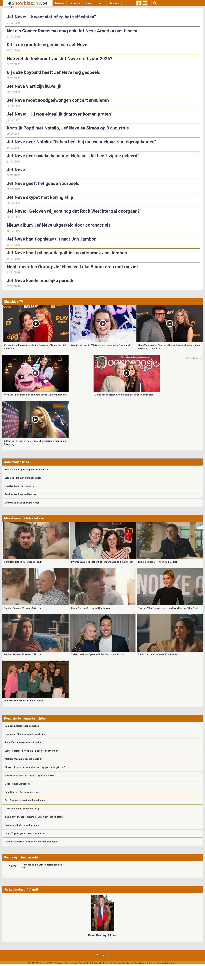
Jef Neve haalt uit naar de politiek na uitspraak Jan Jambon (67, 252)
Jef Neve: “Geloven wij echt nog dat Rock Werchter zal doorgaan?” (74, 211)
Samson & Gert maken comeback (22, 726)
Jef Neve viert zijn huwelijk (34, 86)
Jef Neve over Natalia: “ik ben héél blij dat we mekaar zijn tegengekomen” (81, 141)
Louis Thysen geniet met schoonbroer (25, 833)
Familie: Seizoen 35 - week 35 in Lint (23, 608)
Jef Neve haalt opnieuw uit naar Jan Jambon (51, 239)
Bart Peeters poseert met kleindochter (25, 800)
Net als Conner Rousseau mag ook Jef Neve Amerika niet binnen (72, 30)
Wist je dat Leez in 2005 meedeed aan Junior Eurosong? (100, 345)
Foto (101, 3)
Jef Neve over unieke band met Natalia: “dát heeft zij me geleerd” (73, 155)
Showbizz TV (13, 302)
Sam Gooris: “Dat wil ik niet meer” (23, 792)
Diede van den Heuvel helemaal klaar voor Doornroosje (124, 394)
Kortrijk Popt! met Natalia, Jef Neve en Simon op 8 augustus (68, 128)
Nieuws (59, 3)
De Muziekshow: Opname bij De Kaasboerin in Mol (97, 654)
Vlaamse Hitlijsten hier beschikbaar (23, 478)
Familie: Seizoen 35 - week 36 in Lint (23, 562)
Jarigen (114, 3)
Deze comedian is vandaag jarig (22, 808)
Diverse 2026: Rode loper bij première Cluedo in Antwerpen (102, 562)
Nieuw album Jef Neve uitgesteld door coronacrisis (59, 225)
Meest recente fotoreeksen (24, 518)
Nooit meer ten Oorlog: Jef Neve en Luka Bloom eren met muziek (73, 266)
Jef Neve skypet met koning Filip (40, 197)
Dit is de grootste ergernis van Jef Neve (47, 44)
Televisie (74, 3)
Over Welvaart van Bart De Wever (22, 502)
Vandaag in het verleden (21, 857)
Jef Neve (16, 169)
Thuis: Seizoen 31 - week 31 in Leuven (91, 608)
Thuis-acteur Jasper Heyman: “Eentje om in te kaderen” (34, 817)
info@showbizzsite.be (120, 963)
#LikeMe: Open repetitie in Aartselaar (23, 700)
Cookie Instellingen (144, 963)
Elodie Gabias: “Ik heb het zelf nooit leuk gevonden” (32, 750)
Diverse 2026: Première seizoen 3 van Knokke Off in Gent (168, 608)
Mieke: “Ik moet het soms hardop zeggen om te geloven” (35, 767)
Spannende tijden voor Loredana (22, 825)
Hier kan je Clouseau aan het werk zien (25, 734)
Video (89, 3)
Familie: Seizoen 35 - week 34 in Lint (23, 654)
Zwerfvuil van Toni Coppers (19, 486)
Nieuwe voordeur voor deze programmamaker (29, 775)
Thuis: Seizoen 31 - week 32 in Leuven (157, 562)
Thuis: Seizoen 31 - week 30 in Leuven (158, 654)
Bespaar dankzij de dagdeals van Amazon (27, 469)
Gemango (169, 963)
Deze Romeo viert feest (17, 784)
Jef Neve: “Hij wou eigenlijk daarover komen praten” (59, 114)
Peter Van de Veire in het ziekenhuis (24, 742)
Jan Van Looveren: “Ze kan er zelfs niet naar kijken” (32, 841)
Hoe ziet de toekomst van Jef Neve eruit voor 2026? (59, 58)
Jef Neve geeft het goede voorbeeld (43, 183)
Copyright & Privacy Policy (93, 963)
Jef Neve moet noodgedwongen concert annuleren (58, 100)
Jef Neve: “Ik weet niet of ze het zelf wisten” (51, 17)
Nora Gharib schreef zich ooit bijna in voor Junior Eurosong (35, 394)
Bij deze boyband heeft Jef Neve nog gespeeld (54, 72)
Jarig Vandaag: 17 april (21, 889)
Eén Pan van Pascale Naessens (21, 494)
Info (75, 963)
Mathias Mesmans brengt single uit (23, 759)
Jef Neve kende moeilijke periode (40, 280)
